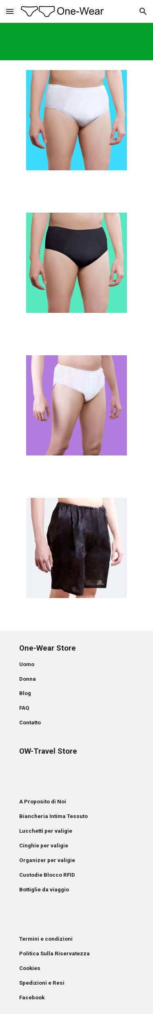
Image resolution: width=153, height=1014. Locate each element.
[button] (10, 11)
